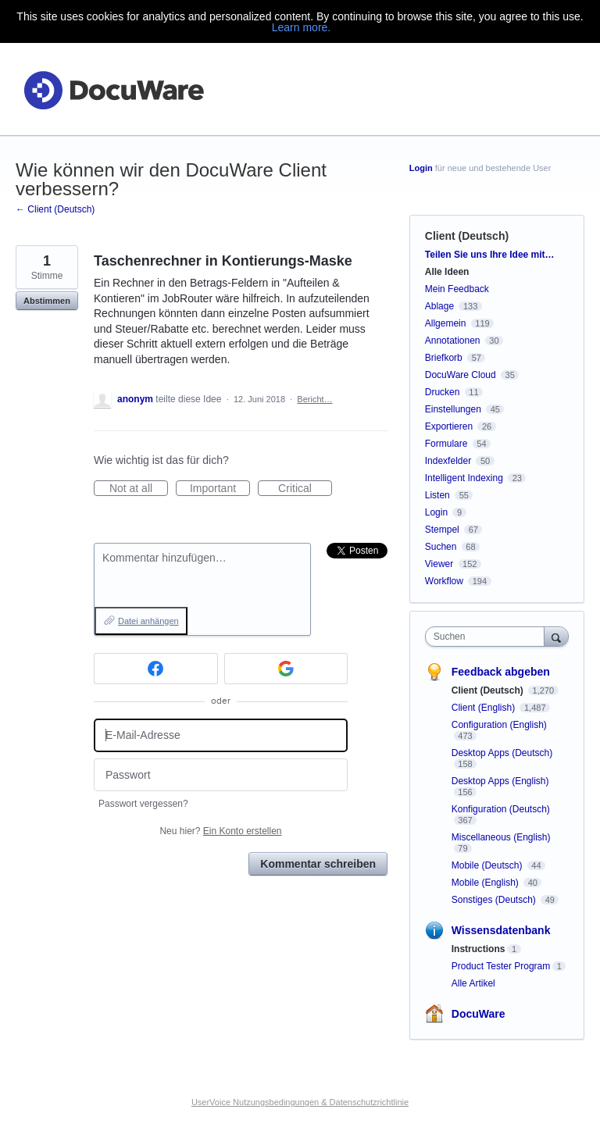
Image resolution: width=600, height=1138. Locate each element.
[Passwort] (221, 775)
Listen (437, 495)
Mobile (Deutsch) (488, 865)
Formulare (446, 443)
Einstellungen (453, 409)
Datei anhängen (148, 621)
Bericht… (314, 399)
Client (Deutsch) (467, 236)
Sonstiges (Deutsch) (495, 899)
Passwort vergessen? (143, 803)
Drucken (442, 392)
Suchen (441, 546)
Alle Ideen (447, 271)
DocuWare (478, 1014)
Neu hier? (220, 831)
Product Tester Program (501, 966)
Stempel (442, 529)
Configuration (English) (499, 724)
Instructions (478, 949)
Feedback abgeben (501, 671)
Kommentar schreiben (318, 864)
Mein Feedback (457, 289)
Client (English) (485, 707)
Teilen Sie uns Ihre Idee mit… (490, 254)
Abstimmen (46, 300)
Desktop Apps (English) (500, 781)
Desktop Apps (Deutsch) (502, 752)
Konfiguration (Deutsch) (501, 809)
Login (421, 168)
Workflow (444, 581)
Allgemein (445, 323)
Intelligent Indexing (464, 478)
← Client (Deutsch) (55, 209)
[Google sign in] (286, 668)
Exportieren (449, 426)
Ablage (439, 306)
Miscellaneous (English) (501, 837)
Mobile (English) (486, 882)
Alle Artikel (473, 983)
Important (220, 489)
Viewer (439, 563)
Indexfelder (448, 460)
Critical (305, 489)
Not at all (138, 489)
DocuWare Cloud (460, 374)
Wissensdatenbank (501, 930)
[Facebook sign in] (156, 668)
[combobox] (488, 636)
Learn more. (301, 27)
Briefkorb (443, 357)
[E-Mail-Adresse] (221, 735)
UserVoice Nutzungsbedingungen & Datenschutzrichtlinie (300, 1102)
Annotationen (452, 340)
